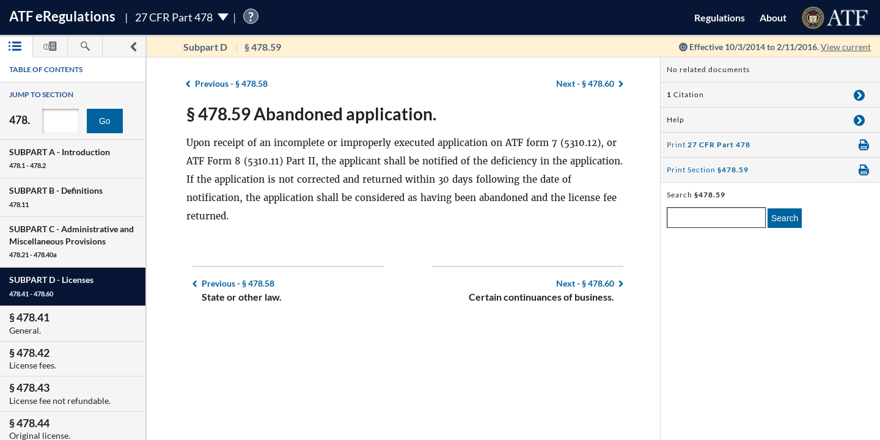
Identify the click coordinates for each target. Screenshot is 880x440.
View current (846, 47)
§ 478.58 (231, 83)
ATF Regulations (62, 16)
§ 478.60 (585, 83)
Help (675, 119)
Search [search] (784, 218)
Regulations (719, 17)
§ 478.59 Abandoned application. (311, 113)
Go (105, 121)
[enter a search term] (716, 217)
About (773, 17)
